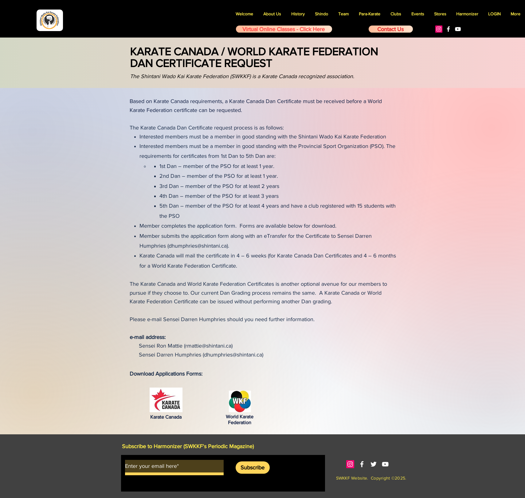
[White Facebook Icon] (448, 29)
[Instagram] (438, 29)
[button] (417, 14)
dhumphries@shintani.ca (198, 246)
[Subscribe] (253, 467)
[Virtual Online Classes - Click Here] (284, 29)
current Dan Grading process (236, 293)
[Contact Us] (391, 29)
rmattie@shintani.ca (208, 346)
